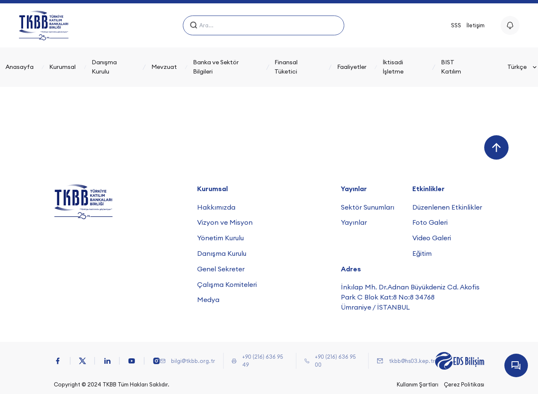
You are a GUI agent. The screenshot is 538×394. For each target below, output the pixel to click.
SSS (456, 25)
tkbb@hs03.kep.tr (412, 360)
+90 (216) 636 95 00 (335, 360)
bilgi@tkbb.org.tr (193, 360)
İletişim (476, 25)
